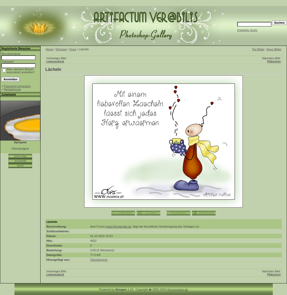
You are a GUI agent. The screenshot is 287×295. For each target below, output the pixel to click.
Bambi (20, 165)
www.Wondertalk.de (118, 226)
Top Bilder (258, 49)
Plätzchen (274, 61)
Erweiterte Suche (247, 30)
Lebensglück (55, 61)
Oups (73, 49)
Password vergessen (17, 86)
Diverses (61, 49)
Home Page (20, 156)
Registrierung (12, 89)
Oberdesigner (99, 259)
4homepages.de (177, 289)
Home (49, 49)
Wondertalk (20, 161)
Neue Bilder (273, 49)
